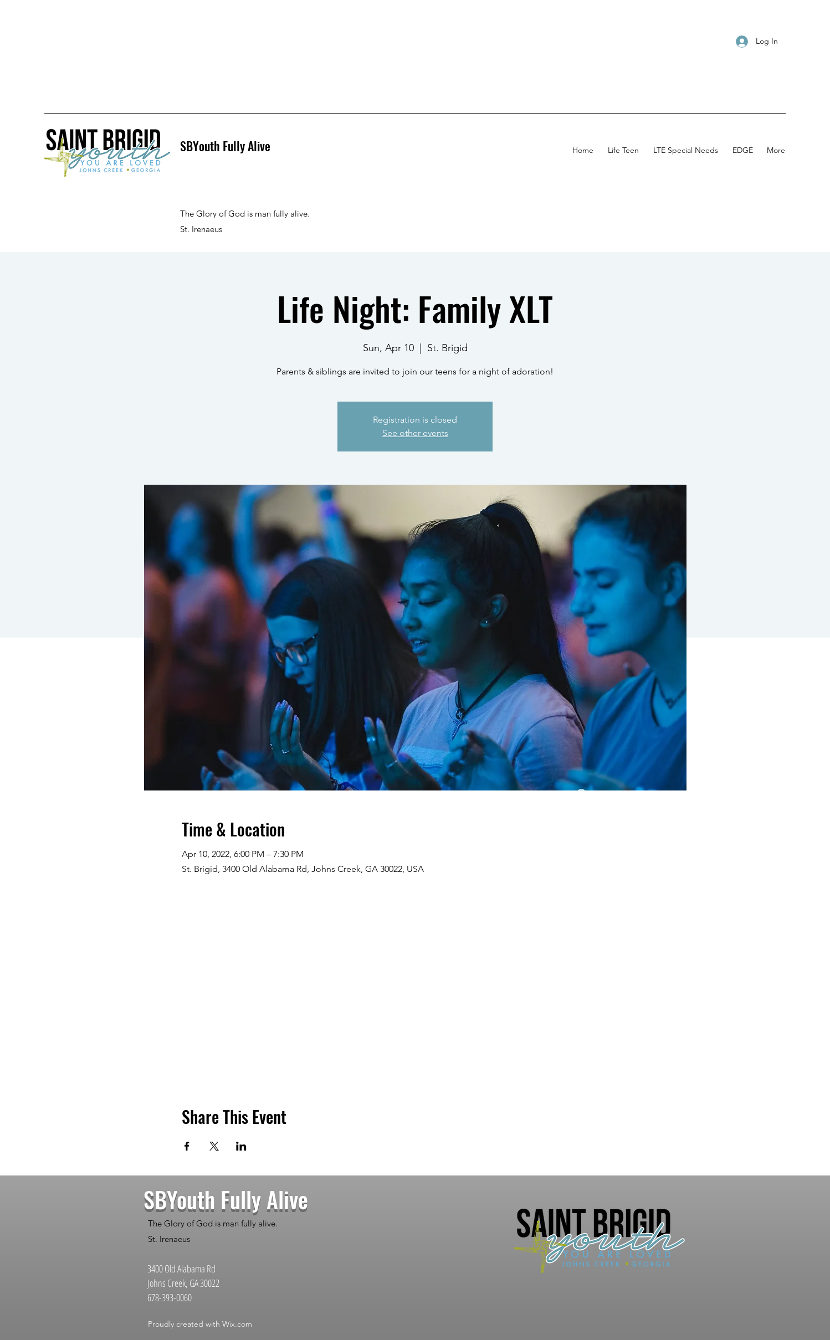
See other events (415, 433)
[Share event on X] (214, 1146)
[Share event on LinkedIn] (241, 1146)
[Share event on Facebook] (187, 1146)
